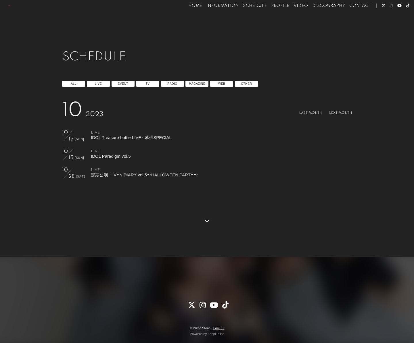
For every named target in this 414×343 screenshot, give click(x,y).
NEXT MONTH (338, 113)
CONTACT (349, 22)
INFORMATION (211, 22)
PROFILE (269, 22)
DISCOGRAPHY (317, 22)
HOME (184, 22)
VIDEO (289, 22)
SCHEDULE (244, 22)
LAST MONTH (303, 113)
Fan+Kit (219, 328)
